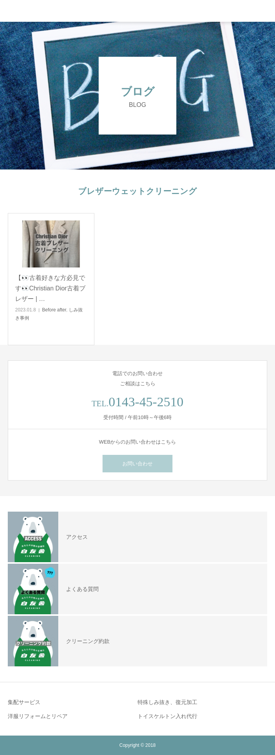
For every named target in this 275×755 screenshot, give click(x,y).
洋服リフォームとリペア (38, 716)
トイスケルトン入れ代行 (167, 716)
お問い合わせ (137, 464)
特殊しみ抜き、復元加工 (167, 702)
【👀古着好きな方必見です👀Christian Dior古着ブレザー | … (50, 288)
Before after (54, 310)
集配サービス (24, 702)
